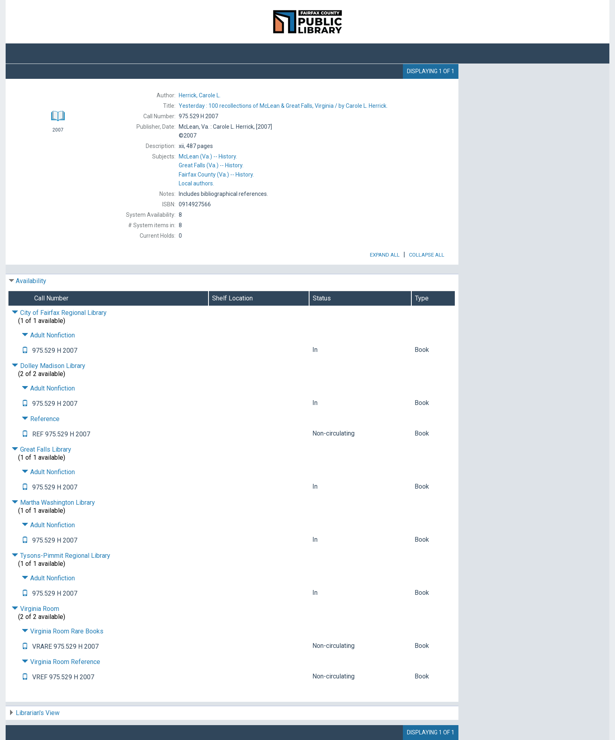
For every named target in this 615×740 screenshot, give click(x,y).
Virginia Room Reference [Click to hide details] (61, 662)
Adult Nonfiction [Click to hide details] (48, 335)
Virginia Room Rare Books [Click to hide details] (62, 631)
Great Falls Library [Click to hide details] (41, 449)
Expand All (385, 255)
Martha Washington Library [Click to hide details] (53, 502)
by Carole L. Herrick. (283, 106)
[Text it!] (25, 350)
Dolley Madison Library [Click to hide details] (48, 366)
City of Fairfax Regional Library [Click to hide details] (59, 313)
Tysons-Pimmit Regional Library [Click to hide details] (61, 555)
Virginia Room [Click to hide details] (35, 609)
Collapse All (426, 255)
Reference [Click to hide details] (41, 419)
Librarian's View (38, 713)
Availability (31, 281)
